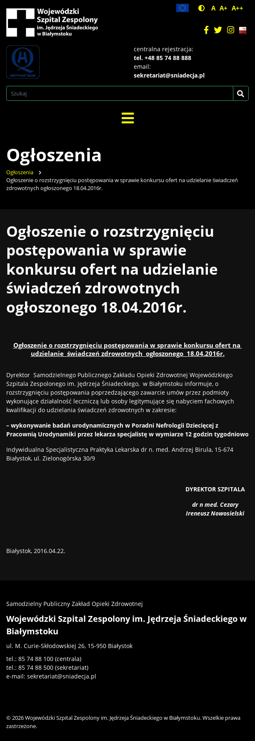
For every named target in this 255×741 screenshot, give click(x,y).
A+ (224, 8)
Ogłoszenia (19, 172)
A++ (237, 8)
